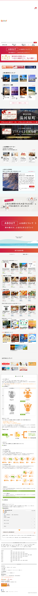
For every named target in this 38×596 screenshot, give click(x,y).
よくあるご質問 (26, 1)
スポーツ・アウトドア (20, 546)
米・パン (11, 544)
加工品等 (30, 544)
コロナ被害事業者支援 (13, 546)
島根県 (14, 557)
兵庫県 (21, 556)
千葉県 (21, 553)
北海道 (11, 550)
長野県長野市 (5, 328)
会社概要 (7, 591)
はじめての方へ (22, 1)
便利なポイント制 (9, 567)
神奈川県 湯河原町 (30, 328)
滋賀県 (21, 157)
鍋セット (8, 546)
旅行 (1, 544)
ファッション (22, 545)
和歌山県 (26, 556)
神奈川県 (26, 553)
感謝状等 (26, 545)
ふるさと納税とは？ (5, 386)
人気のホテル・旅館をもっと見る (19, 102)
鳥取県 (11, 557)
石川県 (4, 157)
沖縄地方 (2, 561)
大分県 (21, 560)
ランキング (12, 254)
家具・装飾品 (7, 545)
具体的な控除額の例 (17, 575)
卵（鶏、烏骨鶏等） (3, 546)
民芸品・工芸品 (26, 546)
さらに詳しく (31, 186)
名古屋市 (31, 273)
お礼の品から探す (22, 401)
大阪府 (19, 556)
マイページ (29, 1)
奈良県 (24, 556)
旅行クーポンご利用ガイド (24, 45)
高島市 (23, 157)
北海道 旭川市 (30, 342)
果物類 (4, 544)
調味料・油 (13, 545)
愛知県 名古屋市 (5, 342)
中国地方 (2, 557)
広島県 (19, 557)
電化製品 (30, 546)
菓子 (1, 545)
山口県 (21, 557)
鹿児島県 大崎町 (22, 342)
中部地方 (29, 272)
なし (5, 514)
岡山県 (16, 557)
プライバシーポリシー (11, 591)
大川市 (13, 273)
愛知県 (13, 157)
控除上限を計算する (5, 508)
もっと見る (33, 85)
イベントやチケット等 (25, 544)
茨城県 (11, 553)
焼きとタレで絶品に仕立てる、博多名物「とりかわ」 (32, 159)
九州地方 (12, 272)
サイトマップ (16, 591)
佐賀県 (14, 560)
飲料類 (33, 544)
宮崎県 (24, 560)
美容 (10, 545)
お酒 (21, 544)
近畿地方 (3, 272)
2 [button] (19, 275)
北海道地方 (12, 315)
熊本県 (19, 560)
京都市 (22, 273)
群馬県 (16, 553)
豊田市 (15, 157)
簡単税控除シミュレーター (4, 575)
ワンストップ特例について (19, 497)
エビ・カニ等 (15, 544)
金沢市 (6, 157)
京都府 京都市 (13, 342)
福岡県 (30, 157)
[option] (6, 78)
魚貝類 (7, 544)
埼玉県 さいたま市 (23, 328)
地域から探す (25, 254)
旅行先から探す (4, 44)
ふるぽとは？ (5, 445)
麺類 (3, 545)
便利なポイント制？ (5, 429)
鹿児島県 (26, 560)
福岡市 (32, 157)
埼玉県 (19, 553)
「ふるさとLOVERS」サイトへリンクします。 (27, 189)
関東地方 (29, 315)
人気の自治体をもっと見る (32, 333)
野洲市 (4, 273)
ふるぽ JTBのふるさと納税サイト (4, 18)
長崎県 (16, 560)
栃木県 (14, 553)
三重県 (11, 556)
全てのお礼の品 (33, 45)
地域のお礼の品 (30, 545)
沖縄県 (11, 561)
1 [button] (18, 275)
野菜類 (19, 544)
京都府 (20, 273)
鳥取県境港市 (13, 328)
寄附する (31, 1)
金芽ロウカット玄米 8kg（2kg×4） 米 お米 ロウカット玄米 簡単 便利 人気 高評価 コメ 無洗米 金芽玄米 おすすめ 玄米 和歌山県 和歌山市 (14, 284)
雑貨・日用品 (17, 545)
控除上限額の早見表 (11, 575)
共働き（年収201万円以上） (15, 514)
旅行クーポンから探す (14, 45)
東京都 (24, 553)
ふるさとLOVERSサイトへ (31, 171)
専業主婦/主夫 (8, 514)
